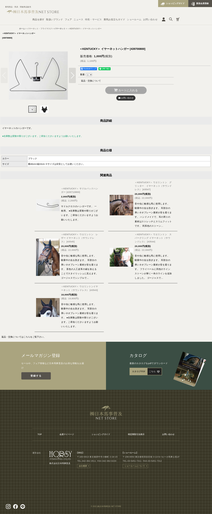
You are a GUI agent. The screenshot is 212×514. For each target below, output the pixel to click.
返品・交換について (91, 81)
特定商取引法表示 (136, 434)
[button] (72, 75)
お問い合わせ (150, 19)
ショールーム (134, 19)
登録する (36, 376)
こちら (27, 337)
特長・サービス (93, 19)
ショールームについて (134, 466)
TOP (40, 434)
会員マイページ (66, 434)
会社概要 (83, 466)
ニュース (78, 19)
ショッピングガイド (175, 3)
